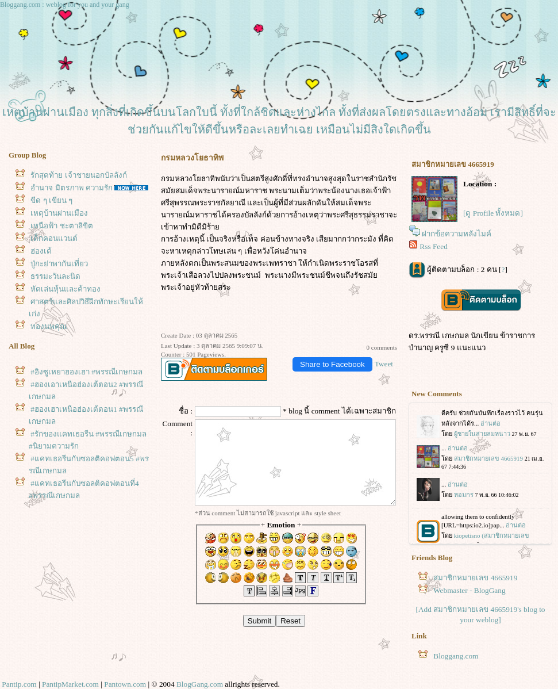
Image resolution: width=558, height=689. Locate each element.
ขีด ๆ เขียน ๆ (51, 200)
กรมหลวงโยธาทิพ (190, 178)
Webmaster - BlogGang (469, 590)
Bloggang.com (455, 656)
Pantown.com (125, 684)
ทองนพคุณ (48, 326)
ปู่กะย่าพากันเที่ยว (59, 263)
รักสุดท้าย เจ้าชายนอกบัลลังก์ (78, 175)
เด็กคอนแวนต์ (54, 238)
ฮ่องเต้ (41, 251)
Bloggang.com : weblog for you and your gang (64, 5)
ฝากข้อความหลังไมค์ (456, 233)
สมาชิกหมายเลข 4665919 (475, 577)
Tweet (384, 363)
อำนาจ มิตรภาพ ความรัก (71, 187)
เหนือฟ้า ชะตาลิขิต (61, 225)
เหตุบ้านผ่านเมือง (59, 213)
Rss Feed (434, 246)
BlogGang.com (199, 684)
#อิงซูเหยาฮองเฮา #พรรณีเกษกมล (86, 372)
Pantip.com (19, 684)
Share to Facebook (332, 364)
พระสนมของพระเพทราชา (254, 263)
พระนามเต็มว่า (293, 190)
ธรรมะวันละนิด (55, 276)
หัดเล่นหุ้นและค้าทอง (65, 289)
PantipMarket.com (70, 684)
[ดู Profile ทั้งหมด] (493, 213)
